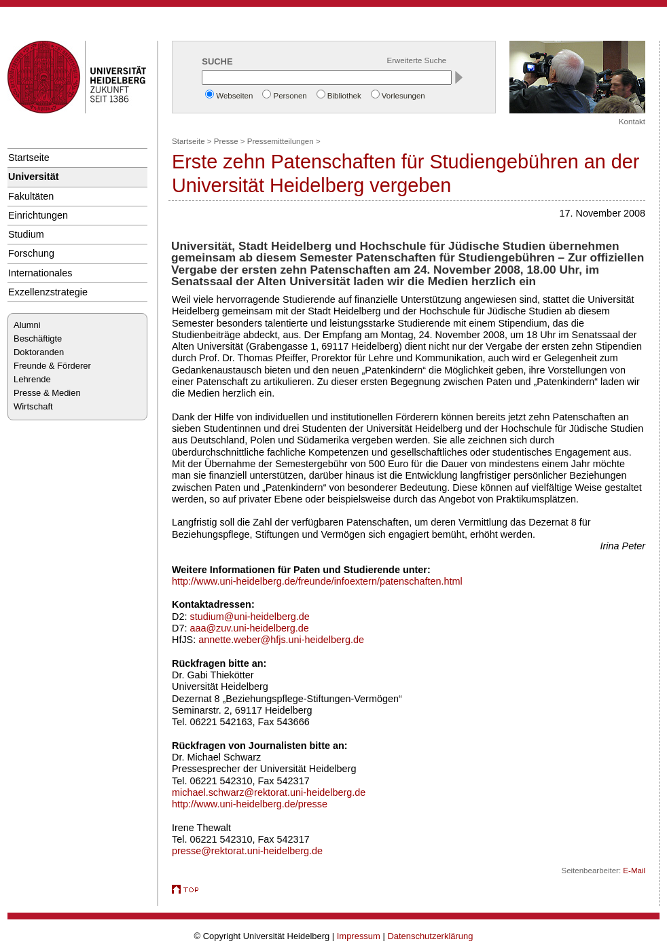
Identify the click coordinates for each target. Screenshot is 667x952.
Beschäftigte (38, 338)
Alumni (27, 325)
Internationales (40, 273)
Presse (226, 141)
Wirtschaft (33, 406)
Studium (26, 234)
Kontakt (632, 121)
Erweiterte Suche (417, 60)
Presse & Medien (47, 393)
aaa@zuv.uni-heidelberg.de (249, 628)
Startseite (29, 157)
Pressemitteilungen (280, 141)
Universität (33, 176)
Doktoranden (39, 352)
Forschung (31, 253)
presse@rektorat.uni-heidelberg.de (247, 850)
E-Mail (634, 870)
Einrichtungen (38, 215)
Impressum (358, 936)
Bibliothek (344, 96)
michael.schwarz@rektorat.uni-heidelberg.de (268, 792)
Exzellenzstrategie (48, 292)
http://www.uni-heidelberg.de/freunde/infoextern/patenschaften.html (317, 581)
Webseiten (234, 96)
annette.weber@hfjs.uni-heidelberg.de (281, 639)
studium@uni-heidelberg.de (249, 616)
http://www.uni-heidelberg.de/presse (249, 804)
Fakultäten (31, 196)
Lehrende (32, 379)
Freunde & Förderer (52, 366)
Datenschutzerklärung (430, 936)
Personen (289, 96)
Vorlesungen (403, 96)
